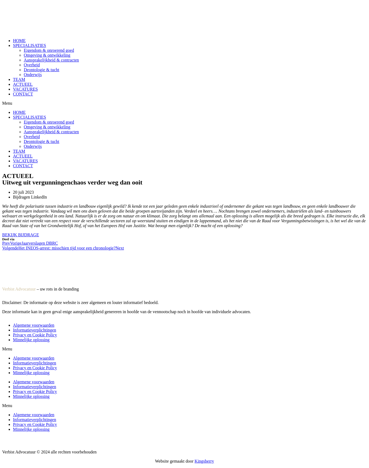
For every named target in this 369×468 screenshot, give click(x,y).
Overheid (32, 65)
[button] (184, 103)
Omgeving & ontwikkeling (47, 55)
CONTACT (23, 94)
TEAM (19, 79)
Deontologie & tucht (41, 69)
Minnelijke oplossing (31, 339)
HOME (19, 40)
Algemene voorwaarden (33, 325)
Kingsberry (204, 461)
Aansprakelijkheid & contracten (51, 60)
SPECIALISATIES (29, 45)
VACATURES (25, 89)
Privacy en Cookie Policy (35, 335)
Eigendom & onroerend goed (49, 50)
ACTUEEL (23, 84)
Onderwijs (33, 74)
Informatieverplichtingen (34, 330)
